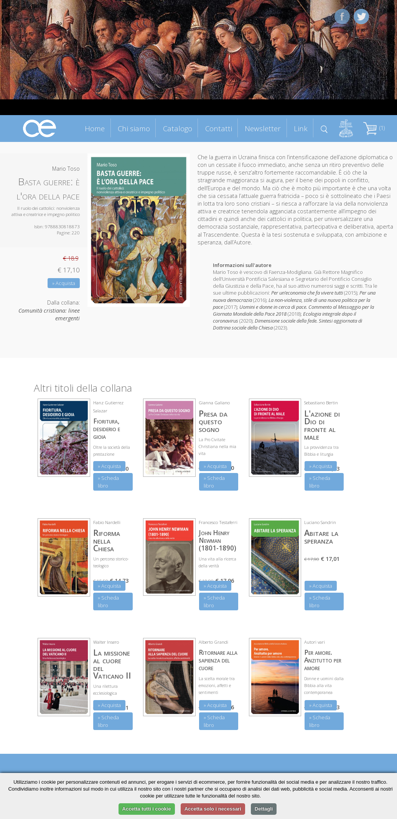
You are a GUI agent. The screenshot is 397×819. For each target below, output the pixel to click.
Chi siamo (134, 128)
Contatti (218, 128)
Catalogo (177, 128)
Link (301, 128)
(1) (374, 128)
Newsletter (263, 128)
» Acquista (63, 283)
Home (95, 128)
